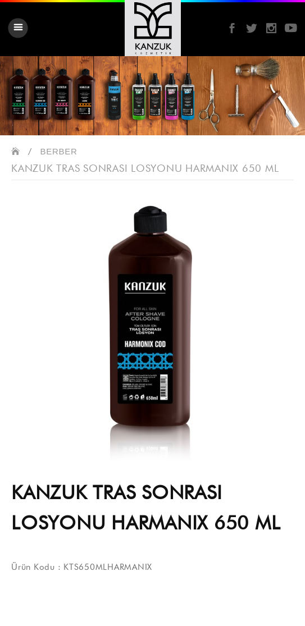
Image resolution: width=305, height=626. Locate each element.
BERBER (59, 151)
